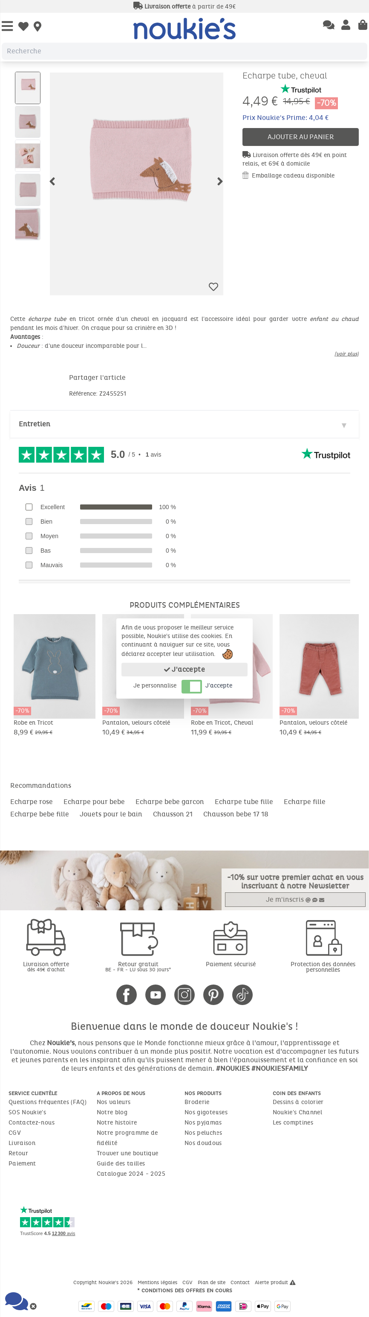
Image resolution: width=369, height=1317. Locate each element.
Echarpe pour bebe (94, 802)
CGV (15, 1132)
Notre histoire (117, 1122)
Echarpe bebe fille (39, 814)
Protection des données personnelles (323, 967)
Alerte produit (275, 1282)
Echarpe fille (305, 802)
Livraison (22, 1143)
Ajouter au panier (301, 137)
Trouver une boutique (128, 1153)
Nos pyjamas (203, 1122)
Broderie (197, 1102)
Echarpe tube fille (244, 802)
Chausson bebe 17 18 (235, 814)
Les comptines (293, 1122)
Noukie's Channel (298, 1112)
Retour (18, 1153)
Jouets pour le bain (111, 814)
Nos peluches (203, 1132)
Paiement (22, 1163)
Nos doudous (203, 1143)
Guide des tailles (121, 1163)
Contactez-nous (32, 1122)
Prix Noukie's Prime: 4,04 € (285, 118)
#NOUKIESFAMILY (279, 1068)
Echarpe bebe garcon (169, 802)
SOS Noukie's (27, 1112)
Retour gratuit (138, 966)
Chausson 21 (173, 814)
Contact (241, 1282)
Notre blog (112, 1112)
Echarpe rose (31, 802)
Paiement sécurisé (231, 964)
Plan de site (212, 1282)
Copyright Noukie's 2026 (103, 1282)
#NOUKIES (233, 1068)
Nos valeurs (114, 1102)
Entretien (34, 424)
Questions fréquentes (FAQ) (47, 1102)
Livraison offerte (46, 966)
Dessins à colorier (298, 1102)
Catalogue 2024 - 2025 (131, 1173)
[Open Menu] (7, 27)
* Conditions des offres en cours (184, 1291)
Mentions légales (158, 1282)
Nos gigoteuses (206, 1112)
